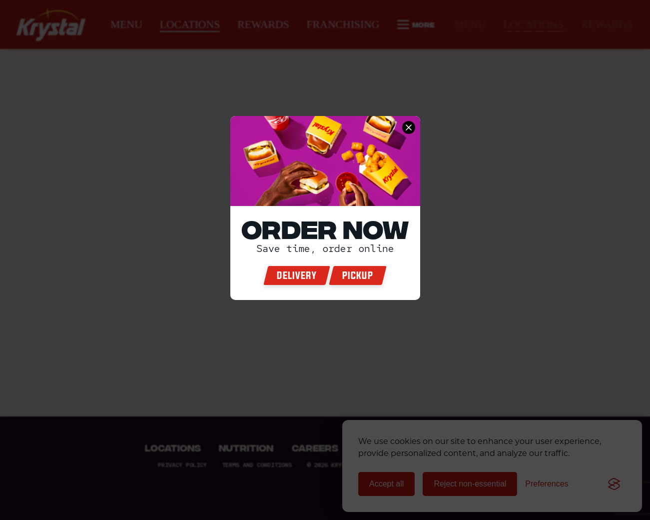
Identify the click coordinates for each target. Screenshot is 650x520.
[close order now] (408, 127)
